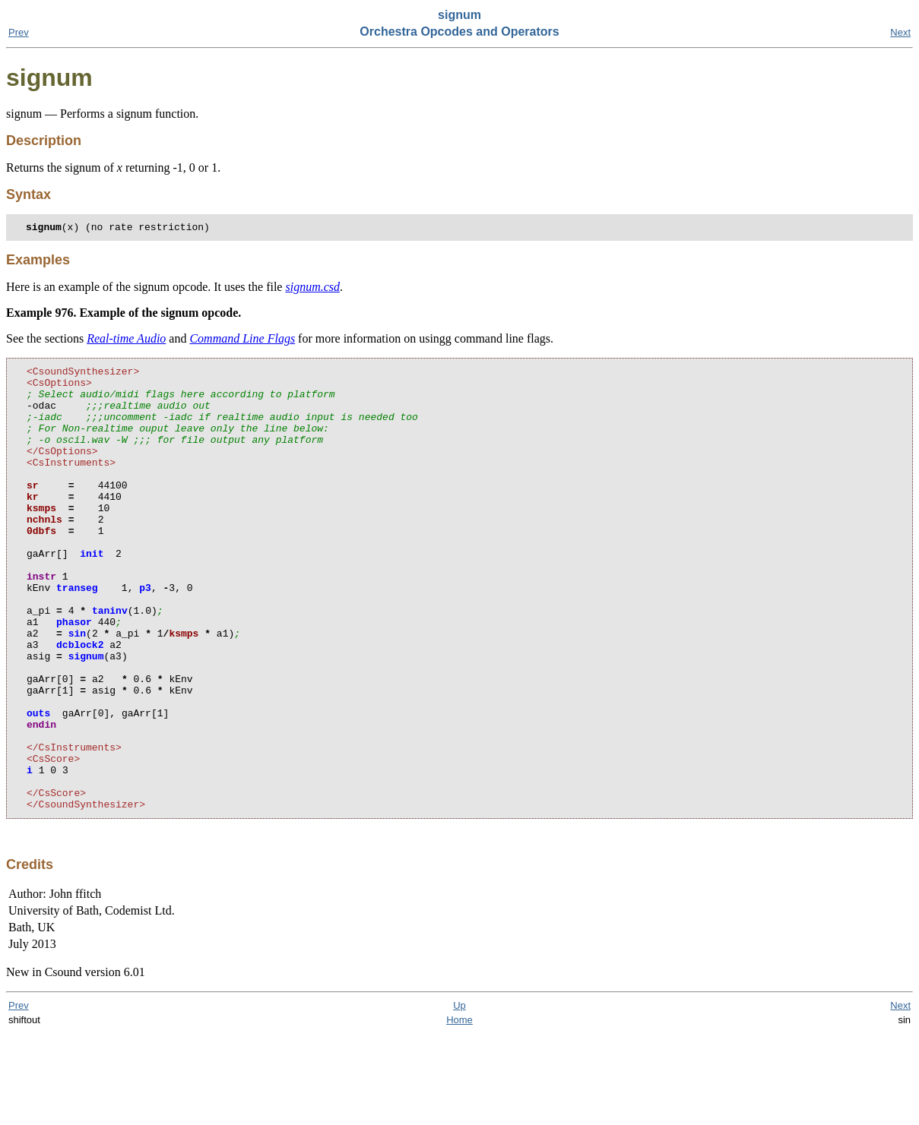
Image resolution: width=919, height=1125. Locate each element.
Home (459, 1111)
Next (900, 32)
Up (459, 1096)
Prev (18, 32)
